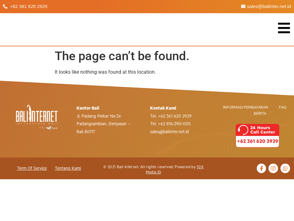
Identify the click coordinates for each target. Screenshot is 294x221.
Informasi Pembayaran (245, 107)
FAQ (282, 107)
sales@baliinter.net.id (169, 132)
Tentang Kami (68, 168)
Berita (260, 113)
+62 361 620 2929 (175, 116)
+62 (161, 124)
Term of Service (32, 168)
